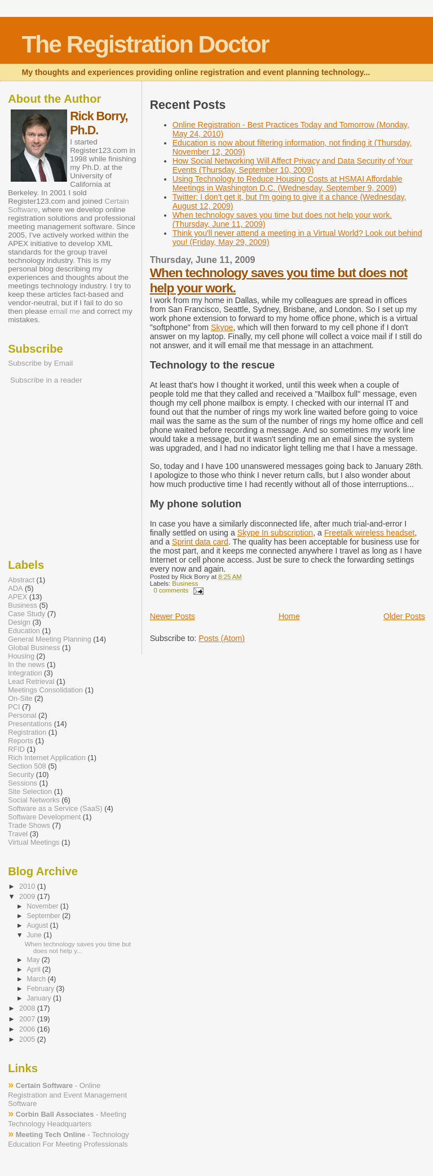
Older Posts (404, 616)
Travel (18, 834)
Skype (222, 327)
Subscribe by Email (40, 363)
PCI (14, 707)
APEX (17, 597)
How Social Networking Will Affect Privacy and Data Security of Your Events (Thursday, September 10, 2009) (293, 165)
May (33, 960)
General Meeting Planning (49, 639)
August (38, 925)
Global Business (34, 647)
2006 (28, 1029)
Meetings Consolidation (45, 690)
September (44, 916)
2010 (28, 886)
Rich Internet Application (47, 757)
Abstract (21, 580)
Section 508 (27, 766)
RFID (16, 749)
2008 (28, 1008)
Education (24, 630)
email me (64, 311)
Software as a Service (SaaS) (55, 808)
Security (21, 774)
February (41, 989)
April (34, 969)
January (39, 998)
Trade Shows (29, 825)
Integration (25, 673)
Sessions (22, 783)
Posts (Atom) (221, 638)
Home (289, 616)
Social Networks (34, 800)
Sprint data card (200, 541)
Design (19, 622)
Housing (21, 656)
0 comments (170, 590)
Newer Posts (172, 616)
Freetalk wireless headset (369, 532)
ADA (15, 588)
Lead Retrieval (31, 681)
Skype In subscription (275, 532)
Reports (20, 740)
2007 (28, 1019)
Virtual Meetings (33, 842)
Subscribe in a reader (46, 380)
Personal (22, 715)
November (43, 906)
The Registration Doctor (144, 44)
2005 (28, 1039)
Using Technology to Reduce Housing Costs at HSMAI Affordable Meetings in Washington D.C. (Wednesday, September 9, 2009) (288, 183)
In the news (26, 664)
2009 (28, 896)
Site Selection (30, 791)
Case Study (26, 613)
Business (185, 583)
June (34, 935)
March (36, 979)
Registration (27, 732)
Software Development (44, 817)
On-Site (20, 698)
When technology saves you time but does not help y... (78, 947)
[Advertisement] (42, 470)
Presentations (30, 723)
